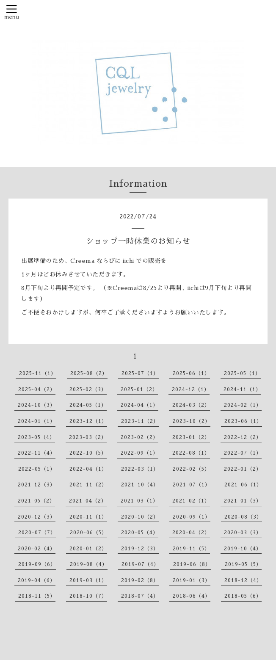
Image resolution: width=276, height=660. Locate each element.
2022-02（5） (191, 469)
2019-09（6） (37, 564)
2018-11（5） (36, 596)
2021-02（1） (191, 500)
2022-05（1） (36, 469)
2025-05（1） (242, 373)
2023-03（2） (88, 437)
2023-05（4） (36, 437)
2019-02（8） (140, 580)
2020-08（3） (243, 516)
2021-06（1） (243, 484)
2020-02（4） (36, 548)
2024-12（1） (191, 389)
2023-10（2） (191, 421)
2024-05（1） (88, 405)
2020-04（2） (191, 532)
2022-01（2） (243, 469)
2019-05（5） (243, 564)
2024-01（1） (36, 421)
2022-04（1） (88, 469)
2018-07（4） (140, 596)
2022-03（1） (140, 469)
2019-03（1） (88, 580)
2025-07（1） (140, 373)
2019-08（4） (89, 564)
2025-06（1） (191, 373)
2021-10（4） (140, 484)
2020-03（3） (243, 532)
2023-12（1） (88, 421)
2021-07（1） (191, 484)
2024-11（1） (242, 389)
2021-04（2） (88, 500)
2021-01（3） (243, 500)
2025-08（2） (89, 373)
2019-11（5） (191, 548)
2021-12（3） (36, 484)
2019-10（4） (243, 548)
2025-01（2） (139, 389)
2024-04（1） (139, 405)
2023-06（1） (243, 421)
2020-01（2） (88, 548)
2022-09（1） (139, 453)
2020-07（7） (37, 532)
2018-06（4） (191, 596)
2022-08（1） (191, 453)
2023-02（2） (139, 437)
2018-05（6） (243, 596)
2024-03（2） (191, 405)
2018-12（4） (243, 580)
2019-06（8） (192, 564)
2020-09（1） (191, 516)
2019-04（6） (36, 580)
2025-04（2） (36, 389)
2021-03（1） (139, 500)
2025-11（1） (37, 373)
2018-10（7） (88, 596)
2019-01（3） (191, 580)
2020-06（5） (88, 532)
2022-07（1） (243, 453)
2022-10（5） (88, 453)
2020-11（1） (88, 516)
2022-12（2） (243, 437)
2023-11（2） (140, 421)
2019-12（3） (140, 548)
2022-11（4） (36, 453)
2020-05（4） (139, 532)
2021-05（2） (36, 500)
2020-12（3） (36, 516)
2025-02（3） (88, 389)
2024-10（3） (36, 405)
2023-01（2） (191, 437)
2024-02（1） (243, 405)
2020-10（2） (140, 516)
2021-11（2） (88, 484)
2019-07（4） (140, 564)
